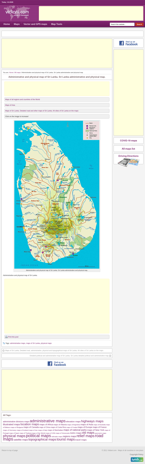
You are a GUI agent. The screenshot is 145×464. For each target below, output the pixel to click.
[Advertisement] (56, 53)
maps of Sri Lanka (33, 343)
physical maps (46, 343)
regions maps (69, 436)
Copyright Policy (136, 455)
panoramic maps (100, 433)
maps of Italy (42, 430)
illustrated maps (11, 424)
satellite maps (21, 439)
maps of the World (38, 433)
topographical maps (42, 439)
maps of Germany (9, 430)
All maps (18, 72)
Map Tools (56, 24)
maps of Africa (46, 424)
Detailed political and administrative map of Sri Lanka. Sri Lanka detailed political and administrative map (69, 356)
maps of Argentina (73, 425)
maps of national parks (75, 430)
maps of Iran (33, 430)
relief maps (85, 436)
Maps (17, 24)
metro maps (76, 433)
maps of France (100, 427)
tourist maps (66, 439)
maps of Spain (14, 433)
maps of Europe (85, 427)
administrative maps (17, 343)
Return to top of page (10, 450)
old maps (88, 432)
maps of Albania (60, 425)
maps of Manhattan (55, 430)
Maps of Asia (10, 105)
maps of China (44, 427)
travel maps (81, 440)
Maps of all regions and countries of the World (22, 99)
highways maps (92, 421)
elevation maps (73, 421)
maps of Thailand (25, 433)
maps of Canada (31, 427)
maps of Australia (99, 425)
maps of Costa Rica (58, 427)
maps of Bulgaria (16, 427)
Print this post (13, 337)
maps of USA (50, 433)
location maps (30, 424)
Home (7, 24)
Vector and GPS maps (35, 24)
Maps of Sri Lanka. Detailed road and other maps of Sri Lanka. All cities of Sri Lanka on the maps (41, 111)
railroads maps (56, 436)
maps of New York (95, 430)
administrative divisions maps (16, 421)
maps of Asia (87, 424)
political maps (38, 435)
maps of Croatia (71, 427)
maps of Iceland (23, 430)
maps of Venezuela (62, 433)
